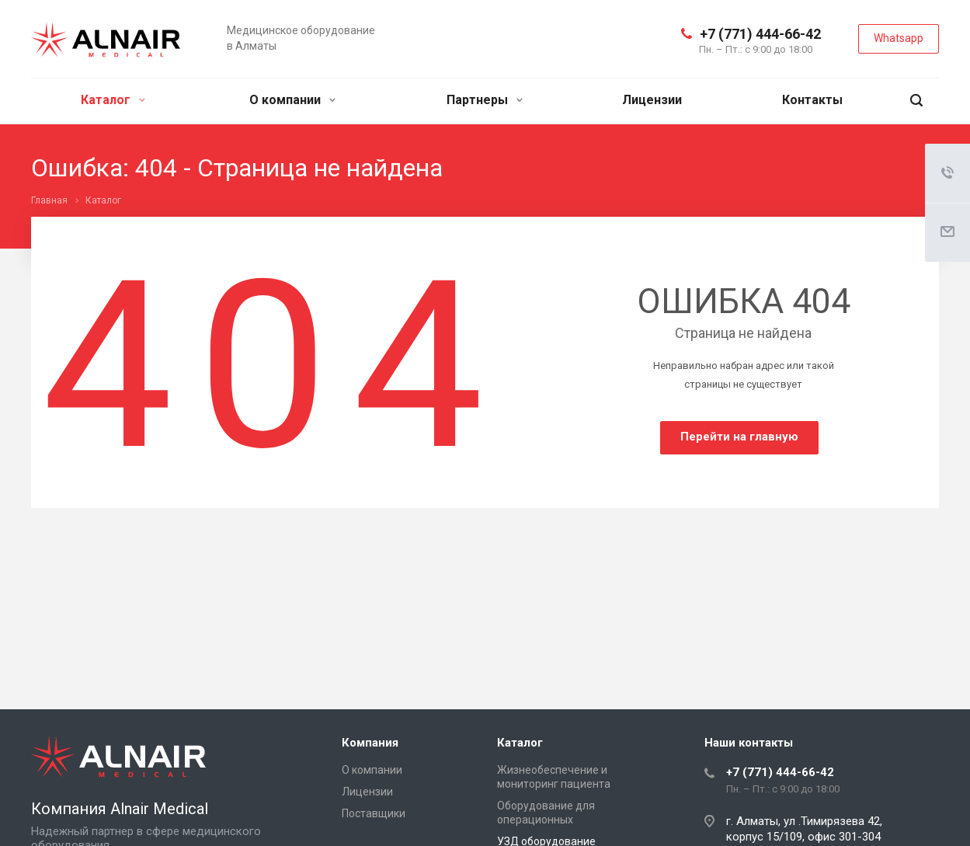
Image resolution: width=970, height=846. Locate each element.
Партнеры (485, 99)
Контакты (812, 99)
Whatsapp (898, 38)
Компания (370, 743)
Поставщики (373, 813)
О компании (292, 99)
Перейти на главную (739, 437)
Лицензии (652, 99)
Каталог (113, 99)
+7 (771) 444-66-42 (760, 34)
